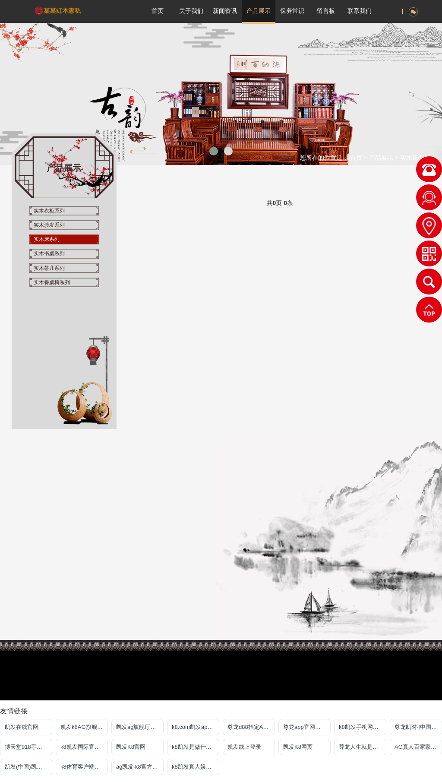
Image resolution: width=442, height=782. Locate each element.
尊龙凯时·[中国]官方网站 (418, 727)
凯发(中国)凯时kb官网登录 (28, 766)
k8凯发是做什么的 (194, 747)
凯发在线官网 (21, 727)
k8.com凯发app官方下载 (195, 727)
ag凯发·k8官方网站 (140, 766)
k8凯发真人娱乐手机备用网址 (195, 766)
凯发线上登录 (244, 747)
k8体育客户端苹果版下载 (84, 766)
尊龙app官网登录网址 (307, 727)
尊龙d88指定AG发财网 (251, 727)
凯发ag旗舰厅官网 (138, 727)
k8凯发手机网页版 (361, 727)
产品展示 (382, 157)
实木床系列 (415, 157)
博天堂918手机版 (26, 747)
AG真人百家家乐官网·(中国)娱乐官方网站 (418, 747)
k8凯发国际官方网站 (84, 747)
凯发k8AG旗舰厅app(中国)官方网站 (84, 727)
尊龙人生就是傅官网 (362, 747)
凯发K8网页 (298, 747)
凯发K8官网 (130, 747)
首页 (356, 157)
